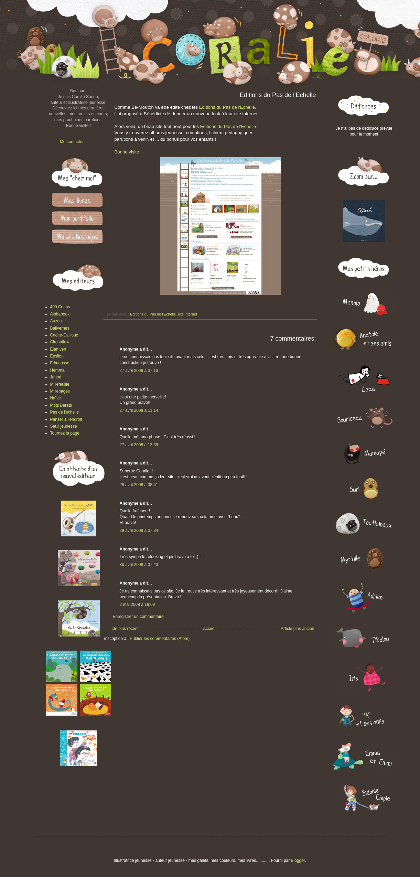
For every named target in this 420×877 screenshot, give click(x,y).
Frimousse (59, 363)
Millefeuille (59, 384)
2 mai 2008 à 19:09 (137, 604)
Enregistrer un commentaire (138, 616)
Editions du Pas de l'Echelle (227, 107)
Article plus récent (122, 628)
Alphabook (60, 314)
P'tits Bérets (61, 405)
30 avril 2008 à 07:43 (139, 564)
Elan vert (58, 349)
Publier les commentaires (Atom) (160, 638)
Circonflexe (60, 342)
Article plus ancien (297, 628)
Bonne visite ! (128, 151)
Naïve (55, 398)
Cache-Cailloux (64, 335)
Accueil (209, 628)
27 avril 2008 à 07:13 (139, 370)
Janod (56, 377)
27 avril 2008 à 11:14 (139, 410)
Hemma (57, 370)
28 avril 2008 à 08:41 (139, 484)
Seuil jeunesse (63, 426)
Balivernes (59, 328)
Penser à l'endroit (66, 419)
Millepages (60, 391)
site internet (187, 314)
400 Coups (60, 306)
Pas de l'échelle (64, 412)
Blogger (298, 860)
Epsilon (57, 356)
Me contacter (72, 141)
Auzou (56, 321)
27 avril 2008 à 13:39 (139, 444)
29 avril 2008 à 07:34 (139, 530)
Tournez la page (64, 433)
